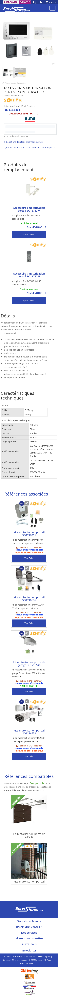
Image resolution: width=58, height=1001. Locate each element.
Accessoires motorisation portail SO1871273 (29, 275)
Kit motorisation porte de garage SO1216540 (29, 663)
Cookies (6, 960)
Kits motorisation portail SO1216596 (29, 598)
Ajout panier (29, 234)
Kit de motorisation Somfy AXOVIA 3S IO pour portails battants (28, 606)
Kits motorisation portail (29, 881)
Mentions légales (44, 956)
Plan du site (17, 956)
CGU (9, 956)
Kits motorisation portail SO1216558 (29, 732)
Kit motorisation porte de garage (29, 835)
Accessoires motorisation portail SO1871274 (29, 209)
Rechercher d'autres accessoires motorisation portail (29, 147)
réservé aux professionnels (29, 549)
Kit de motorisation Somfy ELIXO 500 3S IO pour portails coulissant (27, 541)
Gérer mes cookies (19, 960)
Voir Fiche (29, 558)
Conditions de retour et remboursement (23, 142)
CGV (3, 956)
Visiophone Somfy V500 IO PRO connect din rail (26, 283)
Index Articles (29, 956)
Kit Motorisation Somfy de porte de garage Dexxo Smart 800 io (28, 673)
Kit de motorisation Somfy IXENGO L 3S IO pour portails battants (28, 740)
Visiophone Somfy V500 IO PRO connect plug (26, 217)
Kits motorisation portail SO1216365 (29, 534)
